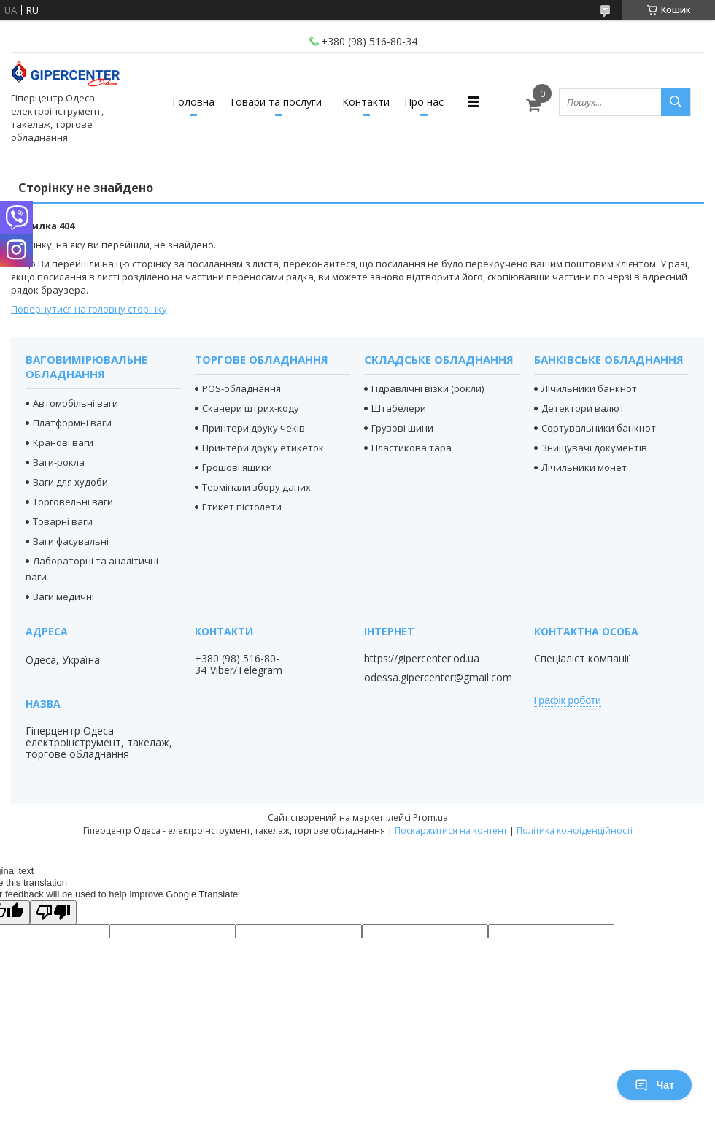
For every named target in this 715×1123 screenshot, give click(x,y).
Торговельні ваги (73, 501)
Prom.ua (430, 817)
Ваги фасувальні (71, 541)
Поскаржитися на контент (451, 830)
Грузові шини (402, 427)
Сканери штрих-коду (250, 408)
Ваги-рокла (59, 462)
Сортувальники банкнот (598, 427)
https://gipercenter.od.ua (421, 659)
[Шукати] (675, 102)
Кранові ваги (63, 442)
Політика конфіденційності (575, 830)
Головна (193, 102)
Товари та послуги (275, 102)
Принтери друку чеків (253, 427)
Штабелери (398, 408)
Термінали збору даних (256, 487)
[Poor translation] (53, 912)
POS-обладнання (241, 388)
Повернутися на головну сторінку (89, 308)
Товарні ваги (63, 521)
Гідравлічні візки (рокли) (427, 388)
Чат (654, 1085)
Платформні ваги (72, 422)
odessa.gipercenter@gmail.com (438, 677)
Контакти (366, 102)
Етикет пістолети (242, 506)
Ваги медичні (63, 596)
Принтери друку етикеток (263, 447)
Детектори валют (583, 408)
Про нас (424, 102)
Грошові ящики (237, 467)
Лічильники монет (584, 467)
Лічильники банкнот (589, 388)
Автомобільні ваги (75, 403)
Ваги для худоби (70, 481)
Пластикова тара (411, 447)
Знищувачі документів (594, 447)
